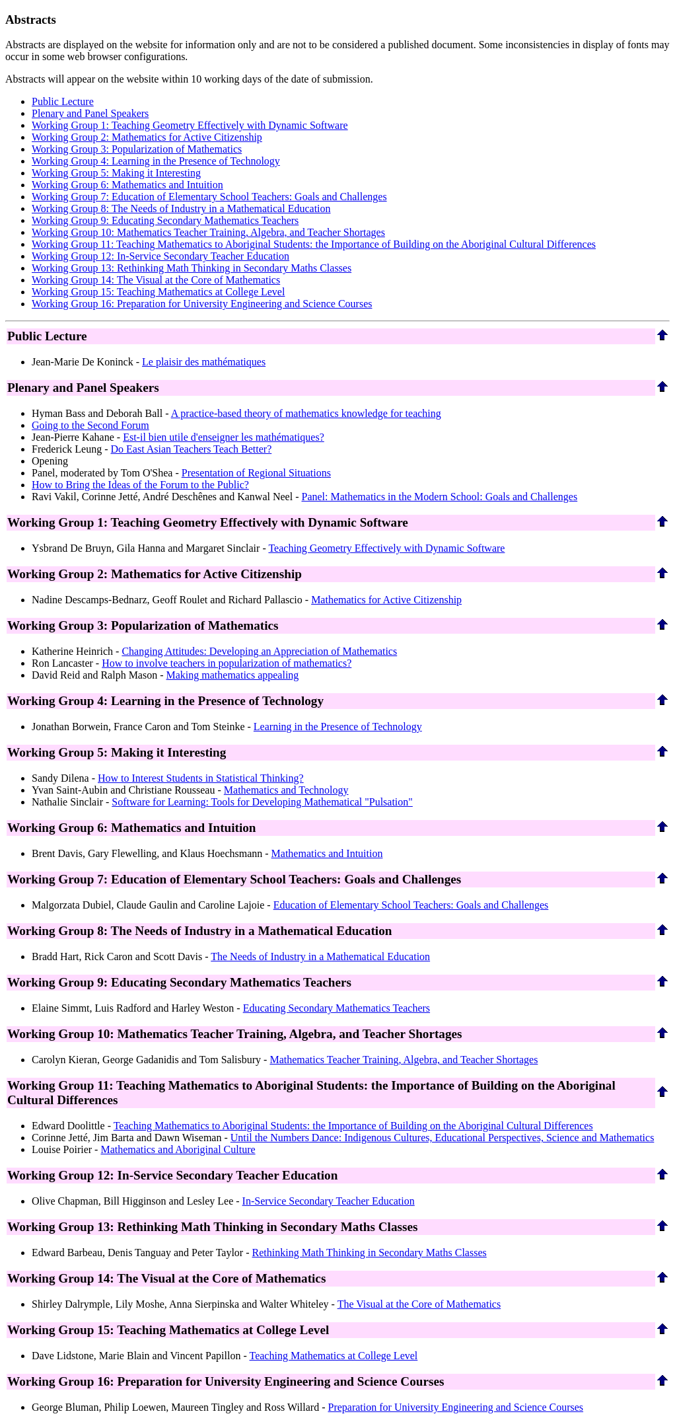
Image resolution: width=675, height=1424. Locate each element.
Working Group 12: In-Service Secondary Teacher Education (160, 256)
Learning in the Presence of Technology (338, 726)
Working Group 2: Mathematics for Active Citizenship (147, 137)
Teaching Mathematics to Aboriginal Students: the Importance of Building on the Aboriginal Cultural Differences (353, 1125)
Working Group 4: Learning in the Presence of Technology (156, 161)
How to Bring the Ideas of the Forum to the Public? (140, 484)
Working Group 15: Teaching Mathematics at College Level (158, 291)
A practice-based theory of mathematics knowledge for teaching (306, 413)
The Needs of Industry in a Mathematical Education (320, 956)
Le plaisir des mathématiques (204, 361)
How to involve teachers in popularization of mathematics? (226, 663)
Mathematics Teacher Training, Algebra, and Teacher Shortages (403, 1059)
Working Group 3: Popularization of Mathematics (137, 149)
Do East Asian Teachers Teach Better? (191, 449)
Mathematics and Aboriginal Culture (177, 1149)
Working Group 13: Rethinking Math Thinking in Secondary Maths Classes (191, 268)
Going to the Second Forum (90, 425)
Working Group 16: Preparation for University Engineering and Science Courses (202, 303)
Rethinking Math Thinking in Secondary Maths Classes (369, 1252)
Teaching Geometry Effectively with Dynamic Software (386, 548)
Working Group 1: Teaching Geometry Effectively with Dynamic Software (190, 125)
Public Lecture (63, 101)
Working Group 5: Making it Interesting (116, 172)
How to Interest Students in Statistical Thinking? (201, 778)
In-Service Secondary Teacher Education (328, 1201)
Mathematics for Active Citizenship (386, 599)
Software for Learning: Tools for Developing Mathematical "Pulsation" (262, 801)
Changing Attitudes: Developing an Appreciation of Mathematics (259, 651)
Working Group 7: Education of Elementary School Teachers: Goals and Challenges (209, 196)
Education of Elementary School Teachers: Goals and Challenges (411, 905)
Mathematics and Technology (286, 790)
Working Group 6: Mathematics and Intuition (127, 184)
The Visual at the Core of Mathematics (419, 1304)
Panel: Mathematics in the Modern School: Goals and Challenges (439, 496)
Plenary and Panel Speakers (90, 113)
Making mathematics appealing (232, 675)
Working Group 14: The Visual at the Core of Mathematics (156, 279)
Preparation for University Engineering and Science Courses (456, 1407)
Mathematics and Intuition (327, 853)
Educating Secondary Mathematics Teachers (336, 1008)
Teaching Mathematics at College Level (334, 1355)
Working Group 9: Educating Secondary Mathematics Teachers (165, 220)
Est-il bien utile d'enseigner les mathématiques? (223, 437)
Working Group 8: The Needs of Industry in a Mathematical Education (181, 208)
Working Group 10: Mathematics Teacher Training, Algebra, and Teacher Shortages (208, 232)
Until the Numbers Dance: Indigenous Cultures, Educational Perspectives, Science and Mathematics (443, 1137)
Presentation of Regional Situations (256, 472)
